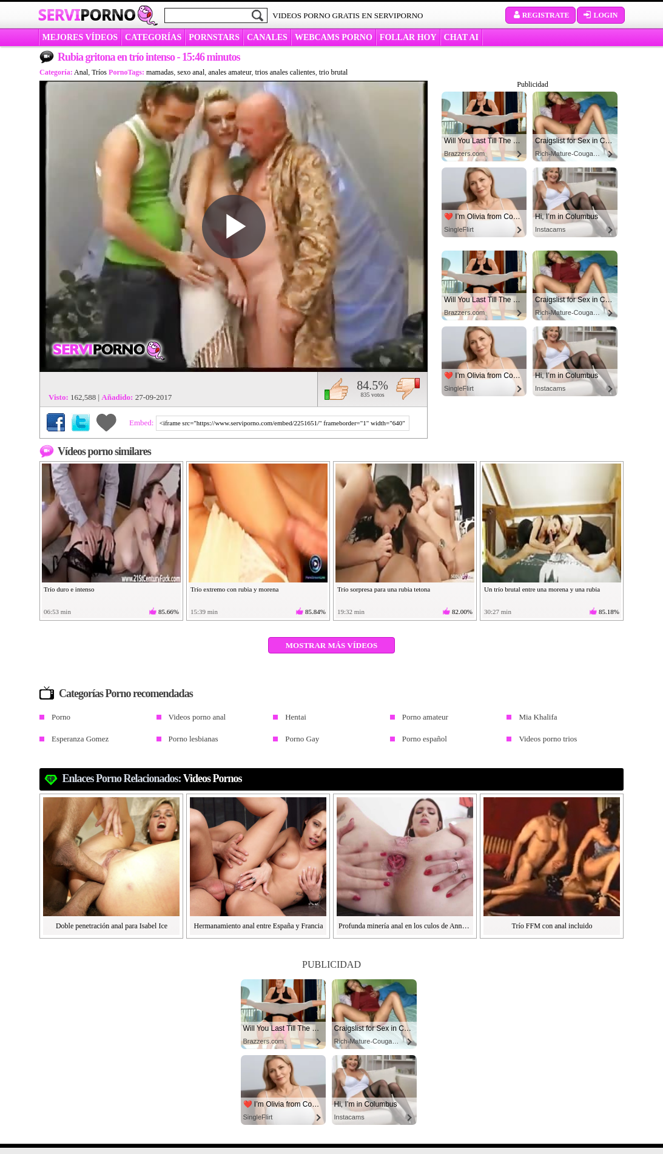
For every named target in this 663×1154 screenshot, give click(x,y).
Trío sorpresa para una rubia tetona (383, 589)
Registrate (541, 15)
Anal (81, 72)
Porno (61, 716)
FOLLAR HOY (408, 37)
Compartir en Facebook (56, 422)
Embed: (142, 422)
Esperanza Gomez (80, 738)
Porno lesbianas (193, 738)
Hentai (295, 716)
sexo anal (190, 72)
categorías (153, 37)
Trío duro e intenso (69, 589)
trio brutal (333, 72)
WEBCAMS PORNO (333, 37)
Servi (87, 14)
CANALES (267, 37)
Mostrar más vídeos (331, 645)
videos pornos (212, 778)
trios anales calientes (285, 72)
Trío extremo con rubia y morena (234, 589)
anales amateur (229, 72)
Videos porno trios (548, 738)
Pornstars (214, 37)
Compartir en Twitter (81, 422)
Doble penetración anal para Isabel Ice (111, 926)
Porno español (424, 738)
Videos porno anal (197, 716)
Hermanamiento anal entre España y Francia (258, 926)
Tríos (99, 72)
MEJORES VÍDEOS (80, 37)
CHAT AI (461, 37)
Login (601, 15)
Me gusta (336, 389)
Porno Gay (302, 738)
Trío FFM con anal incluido (552, 926)
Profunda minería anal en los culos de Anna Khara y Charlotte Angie (405, 926)
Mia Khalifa (538, 716)
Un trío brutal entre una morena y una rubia (542, 589)
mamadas (159, 72)
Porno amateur (425, 716)
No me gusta (408, 389)
